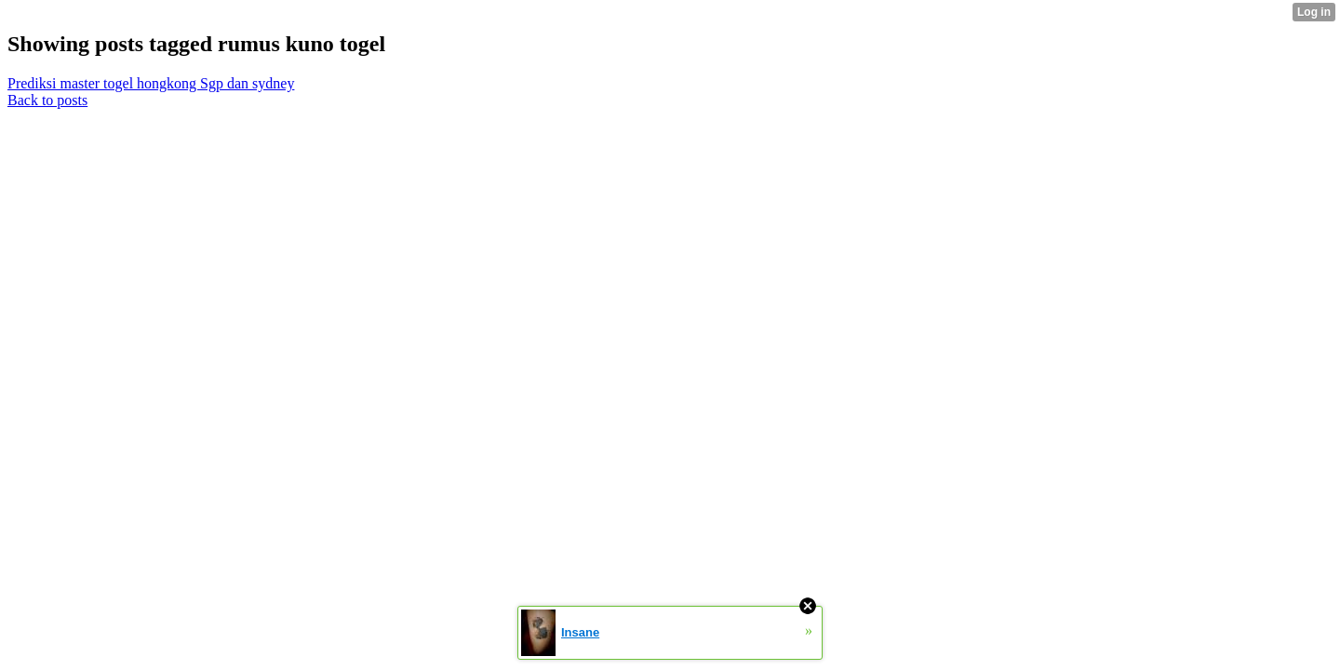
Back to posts (47, 100)
